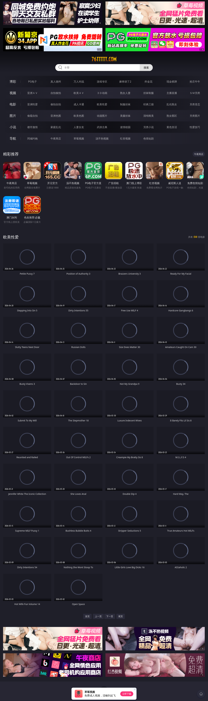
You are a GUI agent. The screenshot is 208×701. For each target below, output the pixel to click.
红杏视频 (125, 138)
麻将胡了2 (125, 81)
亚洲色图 (56, 116)
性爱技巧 (195, 127)
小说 (13, 127)
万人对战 (79, 81)
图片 (13, 115)
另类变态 (195, 104)
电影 (13, 104)
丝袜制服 (148, 93)
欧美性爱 (102, 104)
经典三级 (148, 104)
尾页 (120, 616)
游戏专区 (102, 81)
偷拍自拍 (56, 104)
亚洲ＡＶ (32, 93)
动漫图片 (102, 116)
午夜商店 (56, 138)
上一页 (98, 616)
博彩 (13, 81)
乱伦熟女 (172, 104)
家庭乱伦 (56, 127)
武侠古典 (102, 127)
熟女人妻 (125, 93)
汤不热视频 (102, 138)
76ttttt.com (104, 59)
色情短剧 (148, 138)
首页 (87, 616)
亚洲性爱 (32, 104)
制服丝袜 (125, 104)
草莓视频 (79, 138)
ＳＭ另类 (195, 93)
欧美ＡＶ (79, 93)
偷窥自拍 (32, 116)
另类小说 (148, 127)
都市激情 (32, 127)
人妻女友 (79, 127)
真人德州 (56, 81)
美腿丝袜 (125, 116)
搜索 (146, 67)
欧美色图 (79, 116)
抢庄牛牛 (195, 81)
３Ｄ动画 (102, 93)
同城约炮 (32, 138)
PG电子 (32, 81)
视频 (13, 93)
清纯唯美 (148, 116)
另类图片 (195, 116)
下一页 (109, 616)
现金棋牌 (172, 81)
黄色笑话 (172, 127)
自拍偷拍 (56, 93)
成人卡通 (79, 104)
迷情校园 (125, 127)
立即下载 (126, 693)
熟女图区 (172, 116)
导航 (13, 138)
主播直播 (172, 93)
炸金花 (148, 81)
